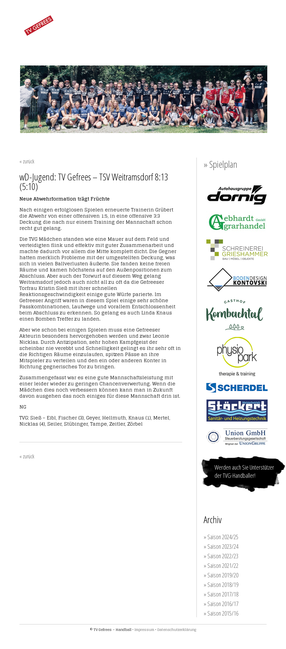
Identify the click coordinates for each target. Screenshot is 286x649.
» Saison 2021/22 (221, 565)
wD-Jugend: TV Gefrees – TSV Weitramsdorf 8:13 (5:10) (93, 181)
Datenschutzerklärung (176, 629)
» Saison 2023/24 (221, 546)
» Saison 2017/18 (221, 594)
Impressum (144, 629)
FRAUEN (75, 43)
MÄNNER (107, 43)
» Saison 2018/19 (221, 584)
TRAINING (173, 43)
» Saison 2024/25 (221, 537)
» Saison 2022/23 (221, 556)
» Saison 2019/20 (221, 575)
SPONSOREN (211, 43)
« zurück (26, 161)
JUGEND (140, 43)
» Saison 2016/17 (221, 604)
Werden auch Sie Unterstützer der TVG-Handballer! (244, 471)
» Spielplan (220, 164)
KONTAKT (247, 43)
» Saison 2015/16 (221, 613)
